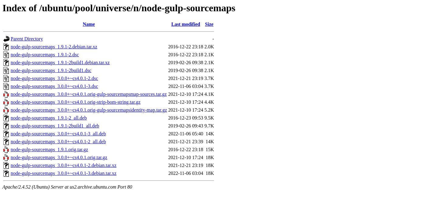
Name (89, 24)
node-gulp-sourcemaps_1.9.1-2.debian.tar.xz (54, 46)
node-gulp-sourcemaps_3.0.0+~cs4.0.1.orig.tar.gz (59, 157)
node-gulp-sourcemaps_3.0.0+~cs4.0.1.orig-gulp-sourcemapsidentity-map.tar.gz (89, 110)
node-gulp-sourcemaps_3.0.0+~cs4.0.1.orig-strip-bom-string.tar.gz (76, 102)
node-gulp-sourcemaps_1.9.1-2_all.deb (49, 117)
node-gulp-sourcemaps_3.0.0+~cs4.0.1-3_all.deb (58, 133)
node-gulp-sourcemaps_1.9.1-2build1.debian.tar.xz (60, 62)
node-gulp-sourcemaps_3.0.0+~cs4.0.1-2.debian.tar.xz (63, 165)
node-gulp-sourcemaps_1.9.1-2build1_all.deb (55, 125)
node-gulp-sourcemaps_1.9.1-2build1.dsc (51, 70)
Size (209, 24)
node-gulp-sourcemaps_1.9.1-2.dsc (45, 54)
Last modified (185, 24)
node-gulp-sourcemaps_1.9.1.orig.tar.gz (49, 149)
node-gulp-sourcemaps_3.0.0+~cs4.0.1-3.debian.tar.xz (63, 173)
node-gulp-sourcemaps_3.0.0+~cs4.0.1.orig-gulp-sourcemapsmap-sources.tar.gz (89, 94)
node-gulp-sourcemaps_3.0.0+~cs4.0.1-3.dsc (54, 86)
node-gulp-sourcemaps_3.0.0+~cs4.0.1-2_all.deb (58, 141)
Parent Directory (27, 38)
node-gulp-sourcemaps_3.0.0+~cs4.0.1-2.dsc (54, 78)
